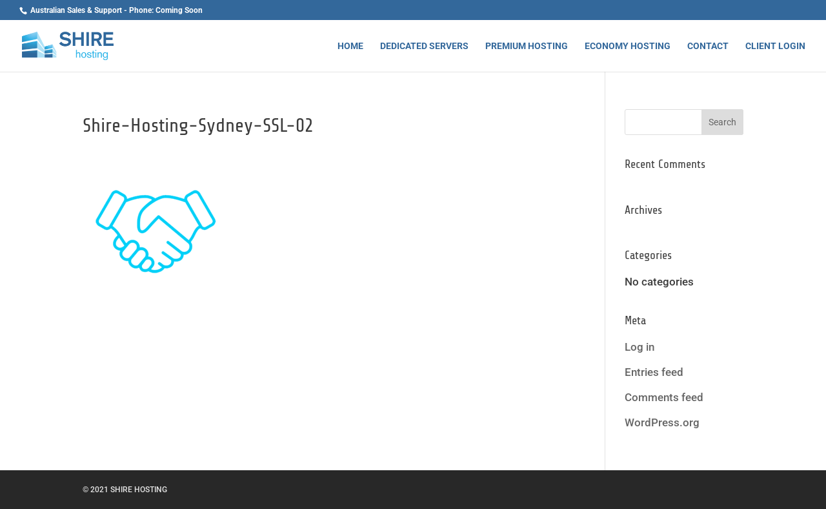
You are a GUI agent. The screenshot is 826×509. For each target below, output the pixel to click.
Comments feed (664, 397)
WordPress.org (662, 422)
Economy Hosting (627, 46)
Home (350, 46)
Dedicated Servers (424, 46)
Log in (639, 346)
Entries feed (654, 372)
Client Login (775, 46)
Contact (708, 46)
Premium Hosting (526, 46)
